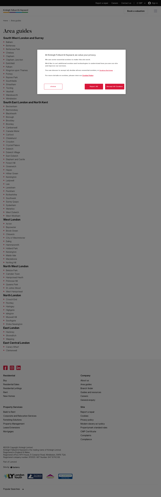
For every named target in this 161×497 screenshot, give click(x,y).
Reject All (94, 86)
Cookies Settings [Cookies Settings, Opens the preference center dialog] (106, 70)
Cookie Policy (87, 75)
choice (53, 86)
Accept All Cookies (115, 86)
